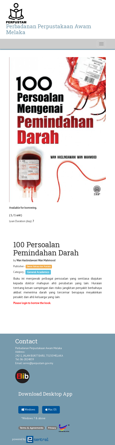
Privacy (52, 427)
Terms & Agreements (31, 427)
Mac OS (51, 409)
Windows (28, 409)
